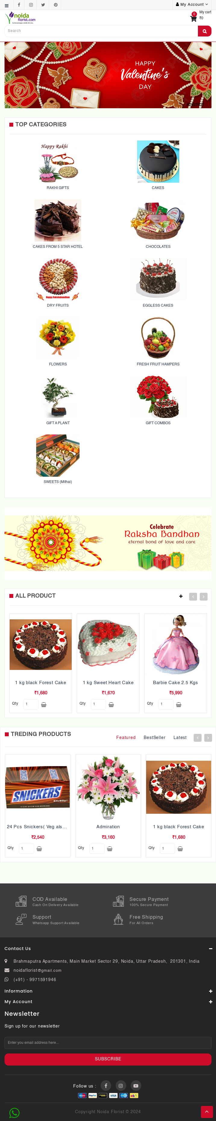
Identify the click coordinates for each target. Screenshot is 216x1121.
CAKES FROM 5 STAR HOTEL (58, 247)
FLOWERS (58, 364)
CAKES (158, 188)
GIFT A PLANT (58, 423)
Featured (126, 738)
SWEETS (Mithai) (58, 482)
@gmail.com (49, 971)
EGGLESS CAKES (158, 306)
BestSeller (154, 738)
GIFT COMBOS (158, 423)
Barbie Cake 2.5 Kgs (175, 682)
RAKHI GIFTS (58, 188)
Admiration (108, 827)
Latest (180, 738)
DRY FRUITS (58, 306)
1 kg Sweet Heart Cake (108, 682)
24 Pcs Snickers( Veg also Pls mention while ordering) (66, 827)
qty (15, 704)
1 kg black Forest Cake (40, 682)
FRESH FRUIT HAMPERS (158, 364)
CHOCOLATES (158, 247)
